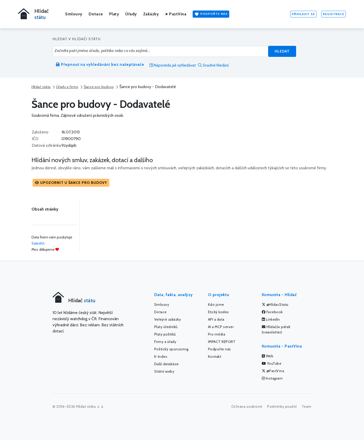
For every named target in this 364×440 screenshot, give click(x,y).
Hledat (282, 51)
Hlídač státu (41, 87)
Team (306, 406)
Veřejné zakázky (167, 319)
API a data (216, 319)
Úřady (131, 14)
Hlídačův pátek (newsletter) (276, 329)
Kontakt (214, 356)
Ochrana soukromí (246, 406)
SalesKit (38, 243)
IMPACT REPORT (222, 341)
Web (268, 356)
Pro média (216, 334)
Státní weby (164, 371)
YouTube (272, 363)
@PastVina (273, 371)
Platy (114, 14)
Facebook (272, 312)
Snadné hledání (213, 65)
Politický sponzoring (171, 349)
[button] (71, 183)
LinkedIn (271, 319)
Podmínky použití (282, 406)
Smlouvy (73, 14)
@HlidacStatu (275, 304)
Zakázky (151, 14)
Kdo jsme (216, 304)
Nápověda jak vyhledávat (173, 65)
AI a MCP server (221, 326)
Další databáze (166, 364)
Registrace (333, 14)
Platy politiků (165, 334)
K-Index (161, 356)
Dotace (96, 14)
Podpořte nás (211, 14)
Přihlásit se (303, 14)
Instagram (272, 378)
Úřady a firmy (67, 87)
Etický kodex (218, 312)
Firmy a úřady (165, 341)
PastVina (175, 14)
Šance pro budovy (99, 87)
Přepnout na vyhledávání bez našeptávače (100, 64)
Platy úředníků (166, 326)
